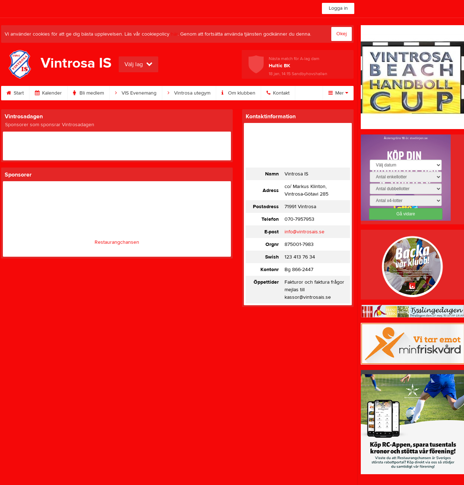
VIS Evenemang (135, 93)
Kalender (48, 93)
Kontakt (278, 93)
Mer (338, 93)
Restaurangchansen (117, 242)
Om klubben (238, 93)
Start (15, 93)
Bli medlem (88, 93)
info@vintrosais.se (304, 232)
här (174, 34)
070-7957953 (299, 219)
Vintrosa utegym (189, 93)
